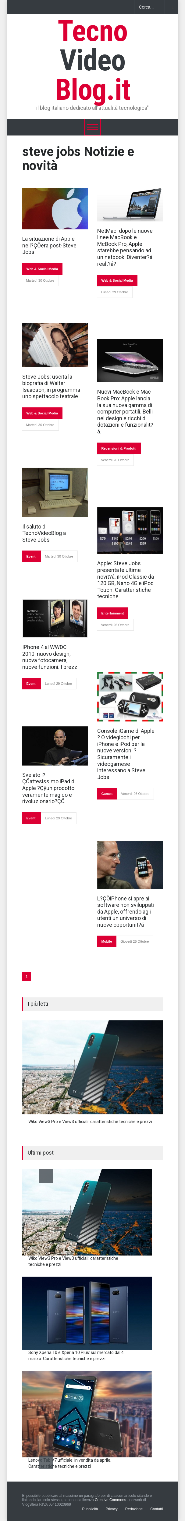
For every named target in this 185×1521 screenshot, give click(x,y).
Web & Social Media (42, 269)
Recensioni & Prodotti (119, 448)
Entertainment (112, 613)
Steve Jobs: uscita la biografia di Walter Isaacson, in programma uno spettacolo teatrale (51, 386)
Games (107, 794)
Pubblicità (90, 1509)
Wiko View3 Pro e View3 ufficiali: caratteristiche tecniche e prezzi (90, 1121)
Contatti (156, 1509)
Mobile (106, 941)
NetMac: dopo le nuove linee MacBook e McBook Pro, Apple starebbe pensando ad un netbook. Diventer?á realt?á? (125, 247)
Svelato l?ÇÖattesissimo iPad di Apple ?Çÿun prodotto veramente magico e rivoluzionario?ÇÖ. (49, 788)
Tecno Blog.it (92, 60)
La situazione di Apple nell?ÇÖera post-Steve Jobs (49, 245)
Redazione (134, 1509)
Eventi (32, 556)
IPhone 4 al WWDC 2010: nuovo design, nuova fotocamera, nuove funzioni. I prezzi (50, 657)
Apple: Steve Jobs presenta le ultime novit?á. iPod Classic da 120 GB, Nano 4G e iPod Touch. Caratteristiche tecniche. (125, 579)
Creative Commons (110, 1500)
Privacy (111, 1509)
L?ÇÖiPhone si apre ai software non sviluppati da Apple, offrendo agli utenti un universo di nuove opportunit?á (125, 911)
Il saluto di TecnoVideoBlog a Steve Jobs (44, 533)
